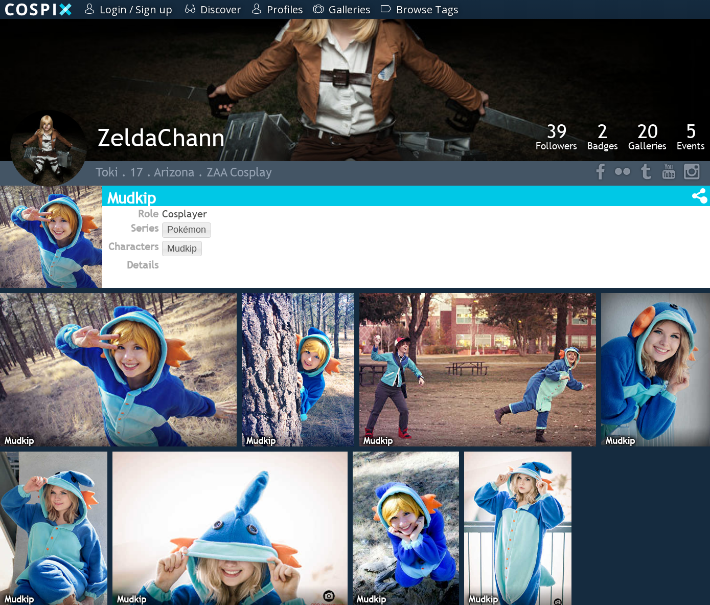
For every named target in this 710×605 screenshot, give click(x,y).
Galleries (647, 136)
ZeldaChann (161, 137)
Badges (602, 136)
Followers (556, 136)
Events (691, 136)
